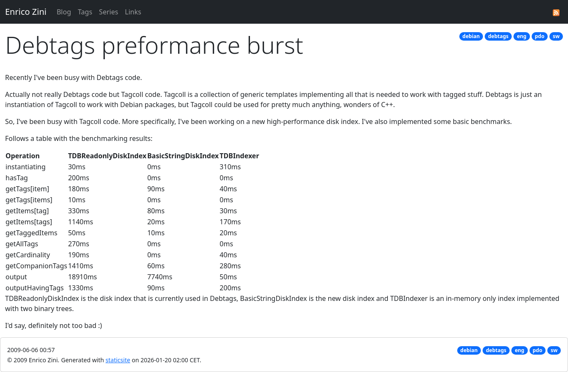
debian (471, 36)
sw (556, 36)
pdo (539, 36)
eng (522, 36)
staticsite (118, 360)
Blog (64, 12)
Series (108, 12)
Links (133, 12)
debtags (498, 36)
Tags (85, 12)
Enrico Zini (26, 11)
